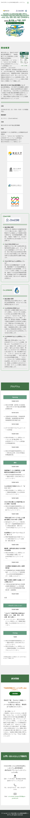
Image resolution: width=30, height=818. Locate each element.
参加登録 (15, 693)
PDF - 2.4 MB (24, 65)
